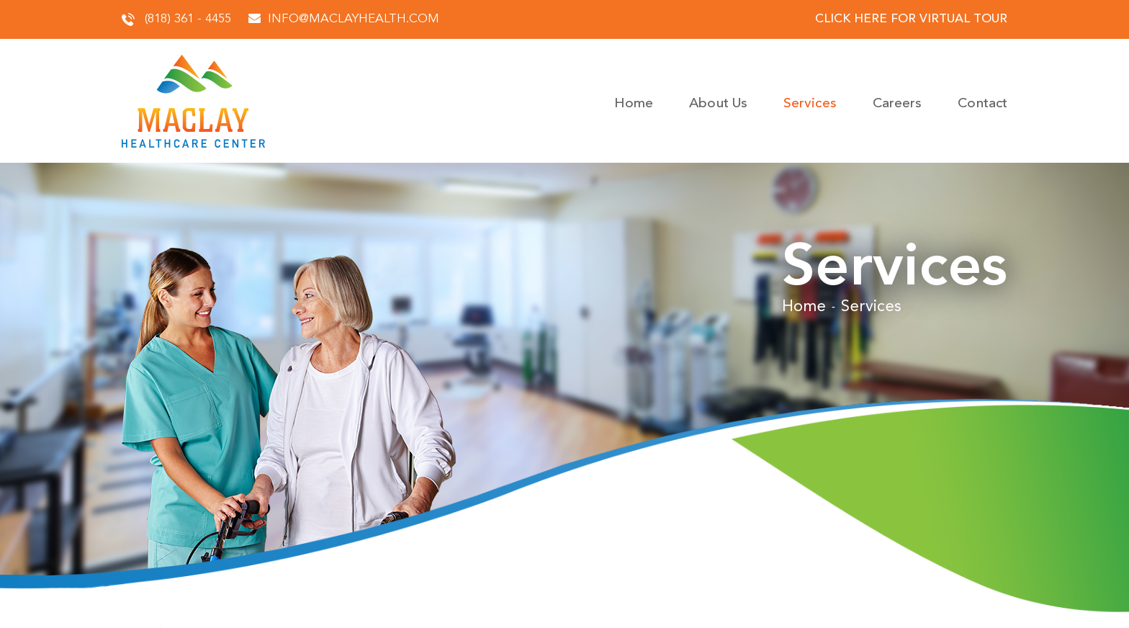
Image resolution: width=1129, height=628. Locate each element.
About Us (718, 104)
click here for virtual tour (911, 19)
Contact (982, 104)
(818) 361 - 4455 (176, 19)
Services (810, 104)
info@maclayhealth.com (343, 19)
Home (633, 104)
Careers (897, 104)
